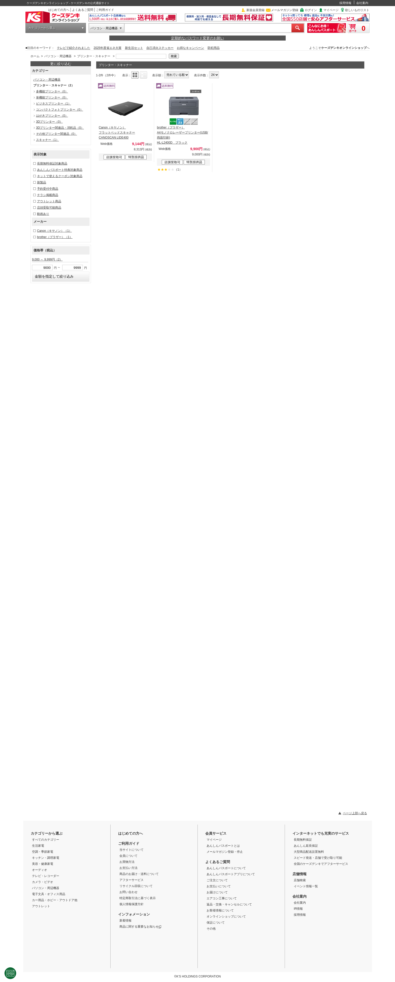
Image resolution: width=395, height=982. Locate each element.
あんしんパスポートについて (226, 868)
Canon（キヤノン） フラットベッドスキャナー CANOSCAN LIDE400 (117, 132)
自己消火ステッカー (160, 48)
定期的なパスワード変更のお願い (197, 38)
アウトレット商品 (49, 201)
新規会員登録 (255, 10)
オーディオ (39, 870)
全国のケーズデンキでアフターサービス (321, 864)
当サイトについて (131, 850)
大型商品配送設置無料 (309, 852)
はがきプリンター (52, 115)
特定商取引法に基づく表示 (137, 898)
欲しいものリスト (357, 10)
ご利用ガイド (105, 10)
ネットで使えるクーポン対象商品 (59, 176)
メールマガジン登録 (284, 10)
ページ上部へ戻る (355, 813)
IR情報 (298, 908)
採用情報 (345, 3)
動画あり (43, 214)
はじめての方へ (58, 10)
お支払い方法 (128, 868)
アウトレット (41, 906)
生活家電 (38, 845)
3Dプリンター (49, 121)
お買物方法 (127, 862)
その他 (211, 928)
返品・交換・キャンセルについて (229, 904)
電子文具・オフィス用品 (48, 894)
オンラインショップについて (226, 916)
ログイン (311, 10)
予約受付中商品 (47, 188)
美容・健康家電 (42, 864)
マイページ (331, 10)
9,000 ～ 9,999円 (47, 259)
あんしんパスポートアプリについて (231, 874)
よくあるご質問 (82, 10)
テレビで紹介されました (73, 48)
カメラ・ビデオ (42, 882)
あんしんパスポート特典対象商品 (59, 170)
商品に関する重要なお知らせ (140, 926)
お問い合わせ (128, 892)
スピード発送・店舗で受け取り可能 (318, 858)
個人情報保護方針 (131, 904)
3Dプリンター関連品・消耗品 (60, 127)
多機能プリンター (52, 91)
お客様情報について (220, 910)
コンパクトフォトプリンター (59, 109)
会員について (128, 856)
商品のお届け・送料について (139, 874)
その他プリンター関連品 (56, 134)
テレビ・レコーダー (45, 876)
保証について (216, 922)
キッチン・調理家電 (45, 858)
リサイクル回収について (136, 886)
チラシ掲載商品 (47, 195)
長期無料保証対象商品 (52, 163)
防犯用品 (214, 48)
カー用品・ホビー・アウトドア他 (54, 900)
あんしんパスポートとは (223, 845)
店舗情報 (299, 874)
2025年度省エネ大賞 (108, 48)
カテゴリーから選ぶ (41, 28)
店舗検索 (300, 880)
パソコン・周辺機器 (104, 28)
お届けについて (217, 892)
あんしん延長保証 (306, 845)
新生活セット (134, 48)
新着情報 (125, 920)
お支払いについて (219, 886)
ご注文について (217, 880)
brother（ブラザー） (55, 237)
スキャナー (47, 140)
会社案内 (362, 3)
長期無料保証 (303, 839)
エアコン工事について (222, 898)
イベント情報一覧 (306, 886)
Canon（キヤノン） (54, 231)
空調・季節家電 (42, 852)
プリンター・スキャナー (93, 56)
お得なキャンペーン (190, 48)
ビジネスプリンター (53, 103)
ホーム (35, 56)
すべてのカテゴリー (45, 839)
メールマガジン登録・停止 (225, 852)
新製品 (41, 182)
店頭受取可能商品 (49, 207)
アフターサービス (131, 880)
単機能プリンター (52, 97)
